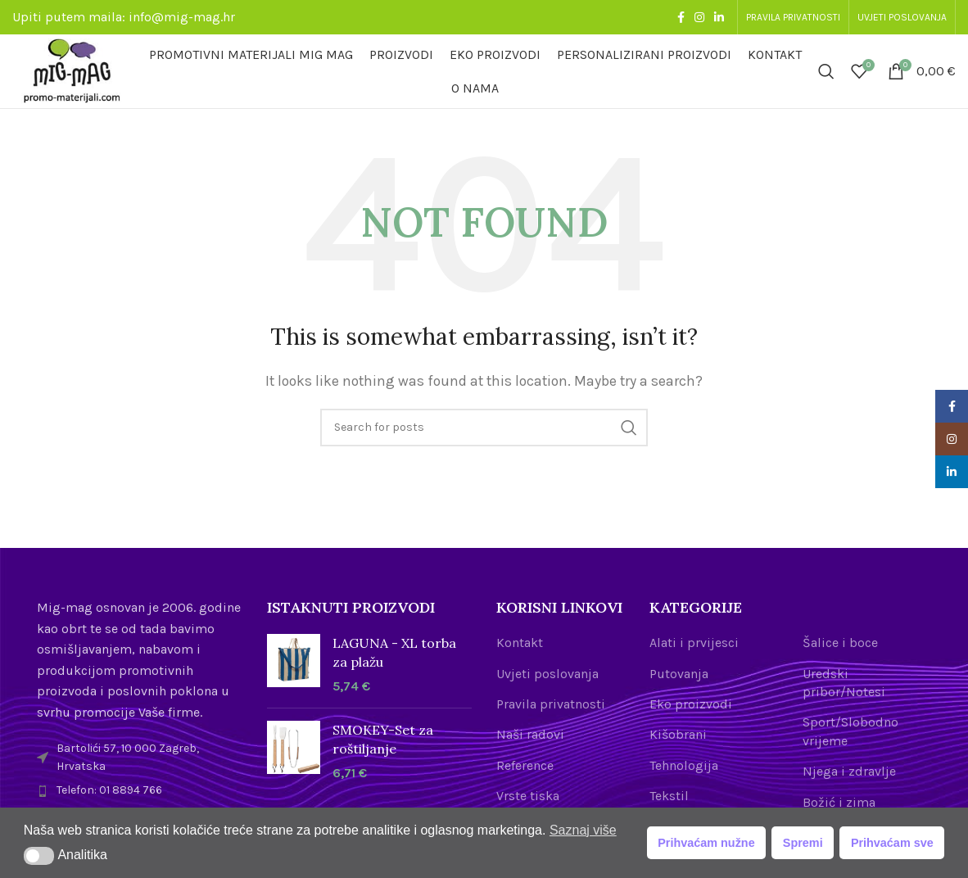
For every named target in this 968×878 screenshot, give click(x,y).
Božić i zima (839, 802)
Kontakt (519, 642)
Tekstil (669, 795)
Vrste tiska (527, 795)
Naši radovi (530, 734)
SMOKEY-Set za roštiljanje (382, 739)
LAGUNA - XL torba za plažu (394, 652)
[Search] (826, 71)
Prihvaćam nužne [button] (706, 842)
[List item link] (139, 790)
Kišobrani (678, 734)
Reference (525, 765)
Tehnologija (683, 765)
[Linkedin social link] (719, 17)
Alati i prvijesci (694, 642)
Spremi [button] (803, 842)
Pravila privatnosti (550, 704)
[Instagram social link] (699, 17)
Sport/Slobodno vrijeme (850, 731)
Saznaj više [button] (583, 830)
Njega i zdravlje (849, 771)
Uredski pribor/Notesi (844, 682)
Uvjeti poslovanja (547, 673)
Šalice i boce (840, 642)
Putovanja (678, 673)
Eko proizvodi (690, 704)
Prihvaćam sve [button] (892, 842)
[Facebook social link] (681, 17)
